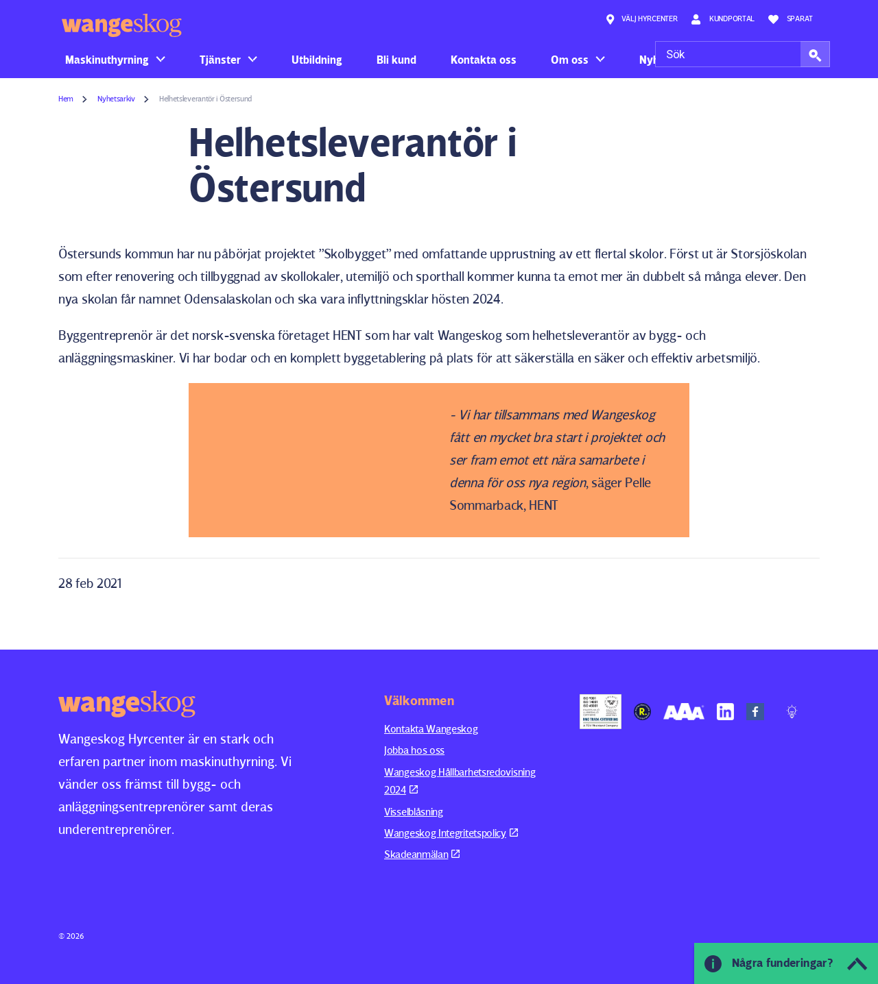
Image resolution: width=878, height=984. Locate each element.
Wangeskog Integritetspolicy (451, 833)
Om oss (570, 59)
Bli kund (396, 59)
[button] (815, 54)
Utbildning (317, 59)
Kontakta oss (484, 59)
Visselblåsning (413, 811)
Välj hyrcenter (641, 19)
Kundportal (723, 19)
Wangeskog (122, 25)
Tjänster (220, 59)
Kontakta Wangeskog (431, 729)
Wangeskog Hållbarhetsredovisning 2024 (459, 781)
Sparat (790, 19)
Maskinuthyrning (107, 59)
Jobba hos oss (414, 750)
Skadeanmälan (422, 854)
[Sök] (742, 54)
